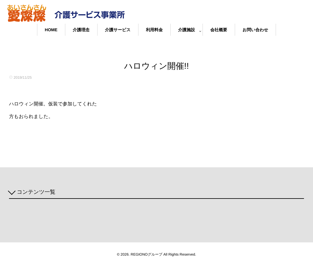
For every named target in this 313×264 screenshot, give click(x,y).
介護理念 (81, 29)
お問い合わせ (255, 29)
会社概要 (218, 29)
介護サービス (118, 29)
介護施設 (186, 29)
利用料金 (154, 29)
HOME (51, 29)
